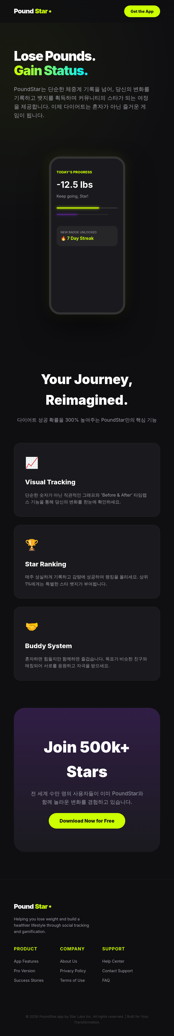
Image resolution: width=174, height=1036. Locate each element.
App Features (26, 961)
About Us (68, 961)
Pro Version (24, 970)
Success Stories (29, 980)
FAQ (106, 980)
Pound (32, 11)
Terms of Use (72, 980)
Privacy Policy (73, 970)
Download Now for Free (87, 821)
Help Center (113, 961)
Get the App (142, 11)
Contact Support (117, 970)
